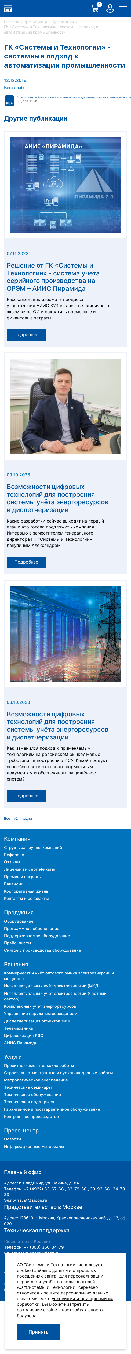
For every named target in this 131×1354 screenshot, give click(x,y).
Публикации (63, 21)
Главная (12, 21)
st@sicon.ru (35, 1200)
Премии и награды (23, 876)
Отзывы (12, 861)
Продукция (19, 912)
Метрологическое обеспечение (36, 1080)
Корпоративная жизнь (26, 891)
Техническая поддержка (29, 1101)
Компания (17, 839)
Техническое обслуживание (32, 1094)
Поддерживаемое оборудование (37, 935)
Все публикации (18, 818)
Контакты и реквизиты (26, 898)
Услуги (13, 1057)
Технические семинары (28, 1087)
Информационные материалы (34, 1146)
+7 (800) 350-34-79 (44, 1247)
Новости (12, 1139)
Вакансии (13, 883)
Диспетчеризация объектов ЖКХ (37, 1021)
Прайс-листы (17, 942)
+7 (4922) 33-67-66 (44, 1188)
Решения (16, 964)
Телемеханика (18, 1028)
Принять (38, 1332)
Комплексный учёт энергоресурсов (40, 1006)
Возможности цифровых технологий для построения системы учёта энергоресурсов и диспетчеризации (57, 498)
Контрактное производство (31, 1116)
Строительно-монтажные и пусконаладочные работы (58, 1072)
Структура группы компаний (33, 847)
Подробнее (26, 334)
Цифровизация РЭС (23, 1035)
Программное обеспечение (31, 928)
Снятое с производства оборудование (42, 950)
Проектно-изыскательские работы (39, 1065)
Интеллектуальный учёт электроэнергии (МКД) (52, 985)
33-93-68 (100, 1188)
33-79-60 (77, 1188)
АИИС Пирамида (21, 1042)
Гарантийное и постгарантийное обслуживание (52, 1109)
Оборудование (19, 921)
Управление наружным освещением (40, 1013)
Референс (14, 854)
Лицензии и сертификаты (29, 869)
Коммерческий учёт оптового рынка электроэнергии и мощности (59, 975)
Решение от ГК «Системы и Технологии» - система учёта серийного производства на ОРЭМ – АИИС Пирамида (53, 277)
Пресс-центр (35, 21)
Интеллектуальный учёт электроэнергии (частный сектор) (55, 996)
